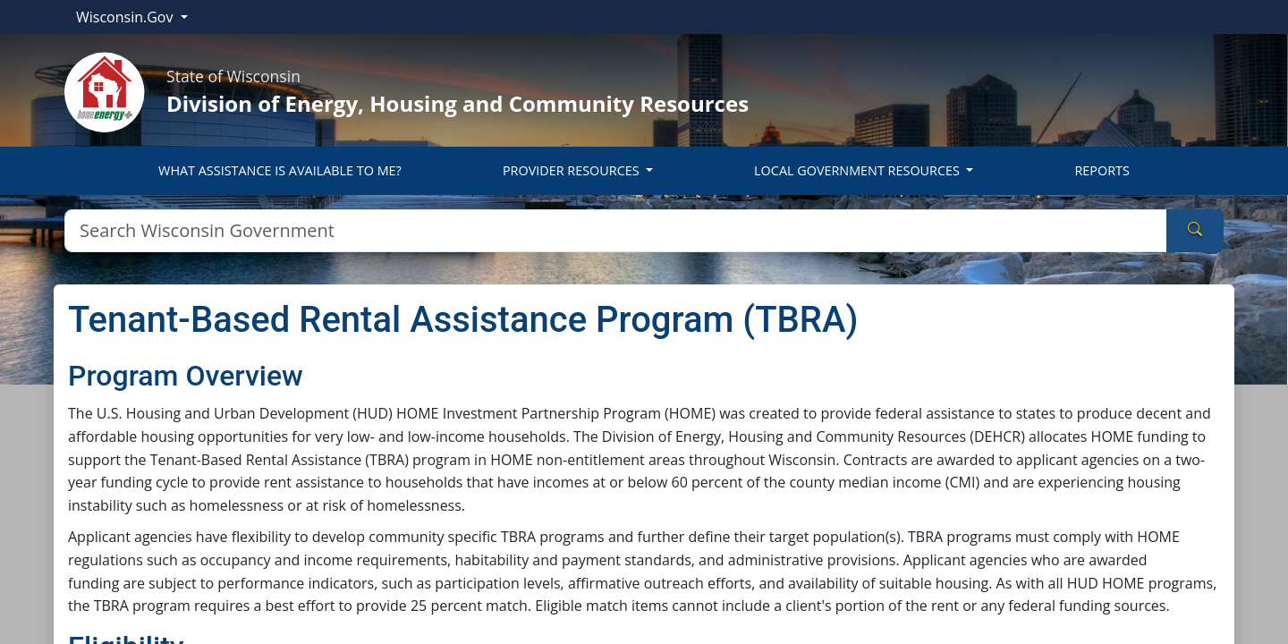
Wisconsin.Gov (126, 17)
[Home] (104, 90)
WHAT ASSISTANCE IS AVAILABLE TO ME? (280, 170)
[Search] (615, 230)
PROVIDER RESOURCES (572, 170)
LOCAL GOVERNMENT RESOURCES (858, 170)
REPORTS (1101, 170)
